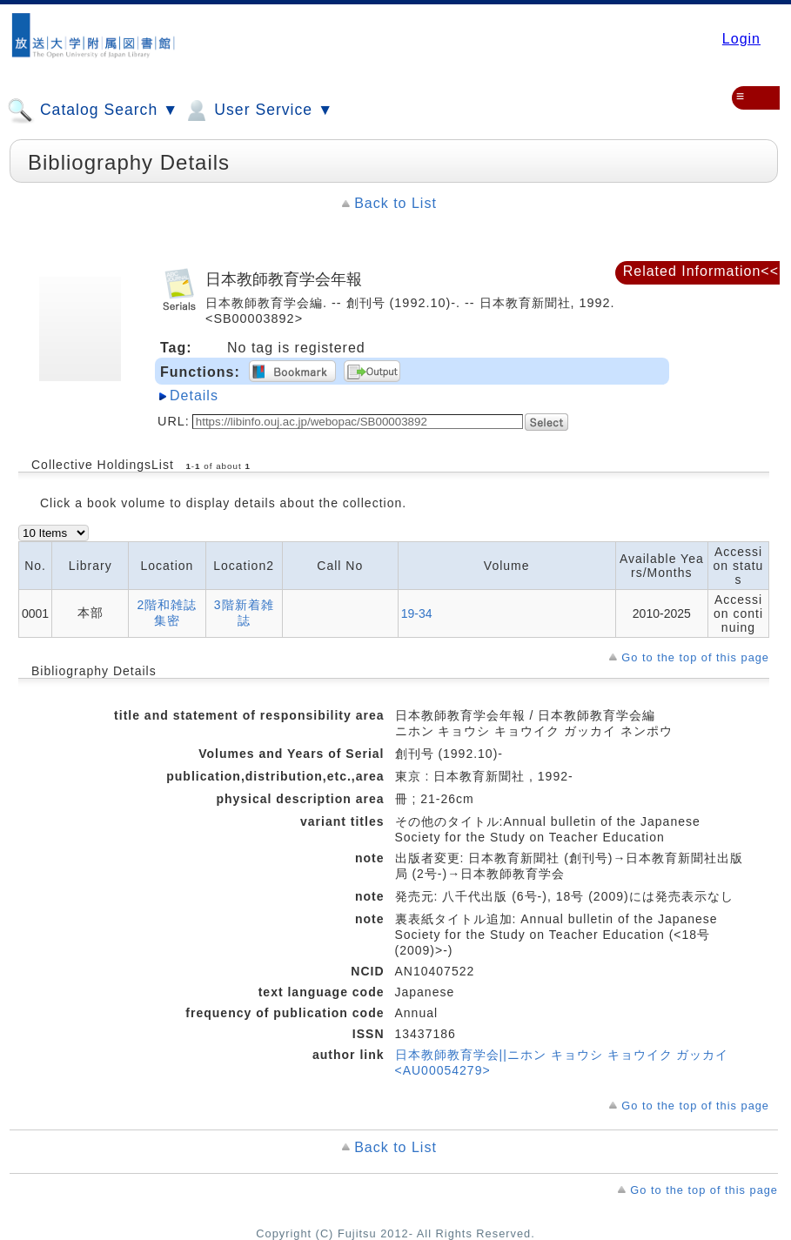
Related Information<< (701, 271)
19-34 (416, 613)
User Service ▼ (258, 110)
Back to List (395, 203)
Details (194, 395)
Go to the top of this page (695, 657)
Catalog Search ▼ (92, 110)
